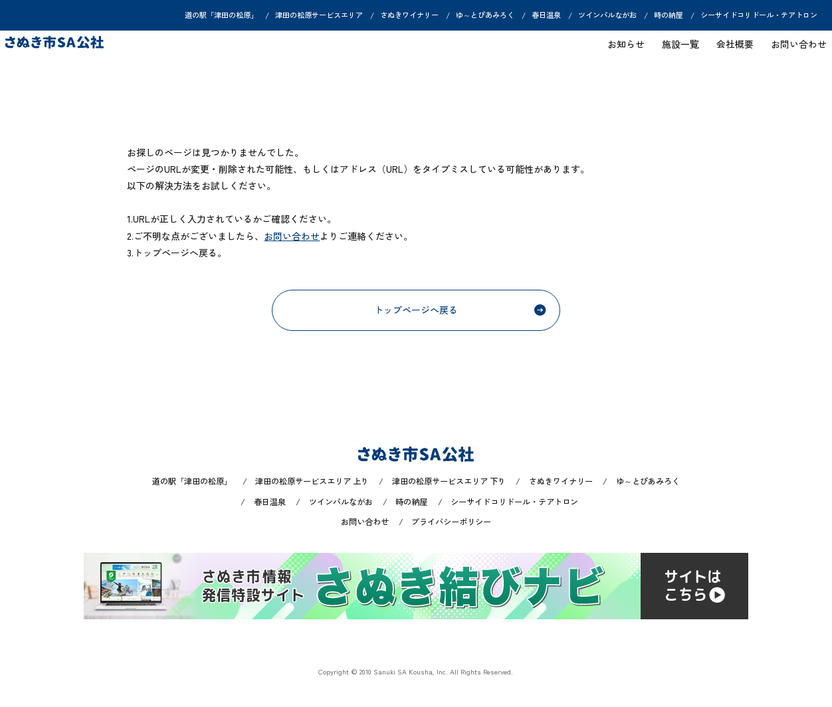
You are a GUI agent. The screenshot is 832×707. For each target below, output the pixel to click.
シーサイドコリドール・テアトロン (758, 15)
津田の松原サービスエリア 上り (312, 481)
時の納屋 (668, 15)
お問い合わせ (793, 50)
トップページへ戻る (460, 309)
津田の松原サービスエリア (319, 15)
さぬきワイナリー (409, 15)
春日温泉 (546, 15)
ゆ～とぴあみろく (485, 15)
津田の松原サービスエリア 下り (449, 481)
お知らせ (619, 50)
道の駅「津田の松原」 (221, 15)
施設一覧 (673, 50)
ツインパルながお (607, 15)
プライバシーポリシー (451, 522)
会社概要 (729, 50)
